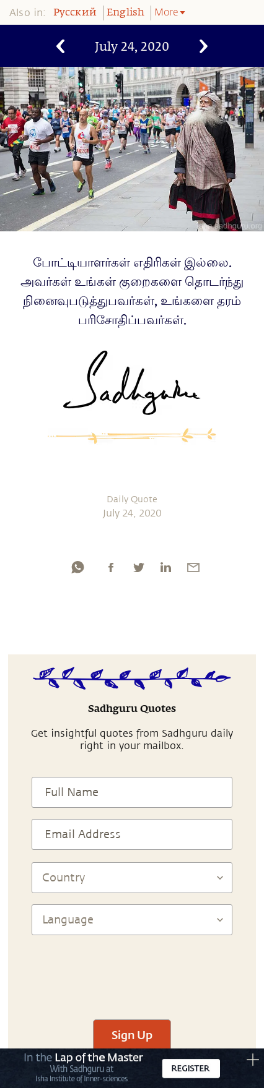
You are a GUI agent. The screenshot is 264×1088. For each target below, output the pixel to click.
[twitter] (138, 567)
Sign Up (132, 1034)
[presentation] (132, 972)
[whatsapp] (77, 567)
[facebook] (111, 567)
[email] (193, 567)
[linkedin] (165, 567)
